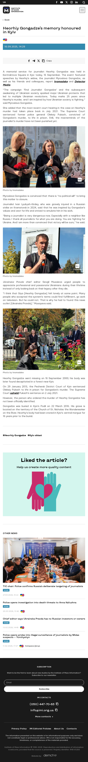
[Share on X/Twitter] (38, 60)
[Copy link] (51, 60)
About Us (59, 729)
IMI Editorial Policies (40, 729)
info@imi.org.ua (42, 710)
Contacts (72, 729)
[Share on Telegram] (33, 60)
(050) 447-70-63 (42, 704)
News (6, 590)
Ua (4, 2)
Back (7, 20)
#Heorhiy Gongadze (14, 435)
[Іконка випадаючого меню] (82, 10)
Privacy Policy (19, 729)
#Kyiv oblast (35, 435)
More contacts (43, 717)
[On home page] (9, 10)
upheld (14, 393)
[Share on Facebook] (29, 60)
